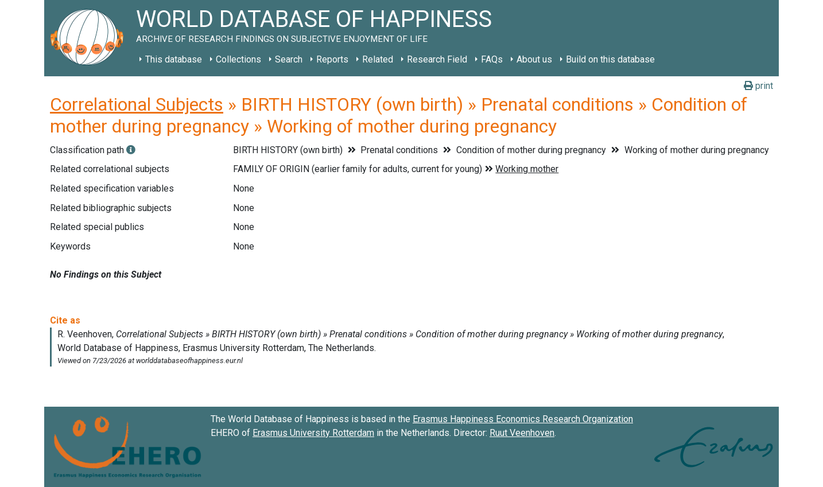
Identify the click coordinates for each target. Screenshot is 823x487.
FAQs (492, 59)
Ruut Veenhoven (522, 432)
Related (377, 59)
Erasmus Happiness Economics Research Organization (523, 419)
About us (534, 59)
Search (288, 59)
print (758, 85)
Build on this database (610, 59)
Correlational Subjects (136, 104)
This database (173, 59)
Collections (238, 59)
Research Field (437, 59)
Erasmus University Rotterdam (313, 432)
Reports (332, 59)
